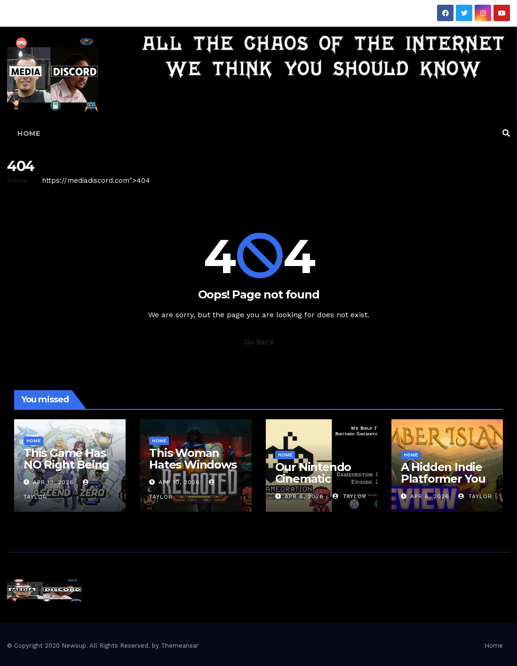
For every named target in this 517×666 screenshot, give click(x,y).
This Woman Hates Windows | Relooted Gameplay (192, 470)
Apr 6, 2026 (429, 496)
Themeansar (180, 645)
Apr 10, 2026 (179, 482)
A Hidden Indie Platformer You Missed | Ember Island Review (443, 484)
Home (28, 133)
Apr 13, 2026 (53, 482)
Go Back (258, 341)
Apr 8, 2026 (304, 496)
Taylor (349, 496)
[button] (506, 133)
